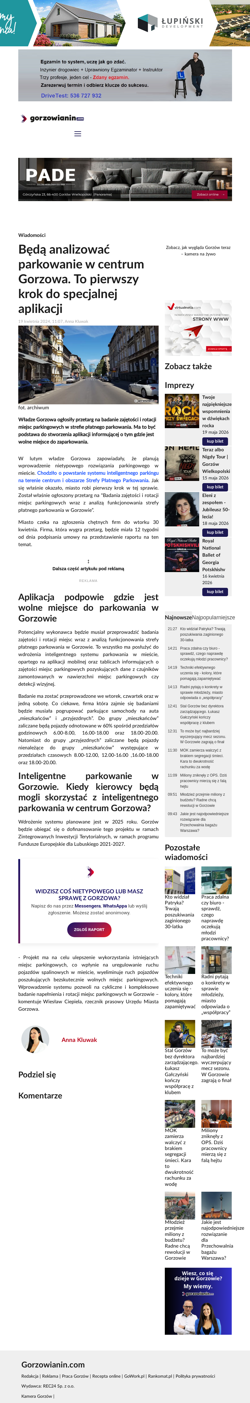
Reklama (50, 1376)
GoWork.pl (134, 1376)
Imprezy (179, 385)
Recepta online (106, 1376)
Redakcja (29, 1376)
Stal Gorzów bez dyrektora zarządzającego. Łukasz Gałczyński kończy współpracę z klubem (202, 714)
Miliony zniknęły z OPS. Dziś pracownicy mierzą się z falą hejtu (203, 781)
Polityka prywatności (195, 1376)
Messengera (88, 906)
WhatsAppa (115, 906)
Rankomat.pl (160, 1376)
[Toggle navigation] (77, 134)
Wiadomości (32, 235)
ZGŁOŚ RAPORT (89, 929)
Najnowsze (178, 617)
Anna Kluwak (79, 1040)
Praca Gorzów (75, 1376)
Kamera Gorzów (36, 1396)
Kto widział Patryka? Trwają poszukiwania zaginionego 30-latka (202, 634)
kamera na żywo (200, 254)
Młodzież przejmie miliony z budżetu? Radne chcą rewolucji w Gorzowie (202, 800)
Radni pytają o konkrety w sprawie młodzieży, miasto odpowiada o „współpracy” (201, 692)
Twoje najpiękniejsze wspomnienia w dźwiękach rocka (217, 411)
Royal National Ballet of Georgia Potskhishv (213, 555)
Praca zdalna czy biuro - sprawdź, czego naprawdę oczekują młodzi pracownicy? (204, 654)
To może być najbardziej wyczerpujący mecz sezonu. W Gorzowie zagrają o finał (203, 736)
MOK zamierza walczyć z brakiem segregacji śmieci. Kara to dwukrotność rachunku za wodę (202, 758)
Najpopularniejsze (213, 617)
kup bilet (215, 441)
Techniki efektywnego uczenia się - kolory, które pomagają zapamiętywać (201, 673)
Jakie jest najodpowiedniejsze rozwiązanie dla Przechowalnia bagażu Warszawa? (204, 822)
